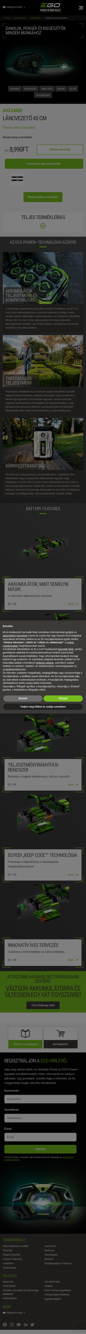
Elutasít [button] (22, 698)
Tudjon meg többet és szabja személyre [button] (43, 706)
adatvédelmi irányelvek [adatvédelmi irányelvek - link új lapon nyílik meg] (15, 635)
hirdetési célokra (44, 662)
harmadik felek (65, 649)
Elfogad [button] (63, 698)
